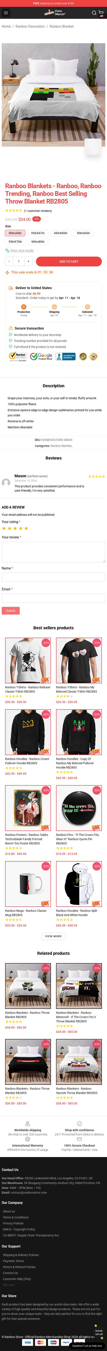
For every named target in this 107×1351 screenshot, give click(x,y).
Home (6, 26)
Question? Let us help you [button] (87, 1345)
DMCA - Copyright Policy (19, 1229)
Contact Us (10, 1273)
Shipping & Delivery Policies (21, 1255)
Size (8, 226)
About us (9, 1211)
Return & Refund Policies (19, 1267)
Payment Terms (13, 1261)
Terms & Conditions (16, 1217)
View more (53, 936)
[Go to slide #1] (42, 168)
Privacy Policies (13, 1223)
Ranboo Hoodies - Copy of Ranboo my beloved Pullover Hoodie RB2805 (75, 763)
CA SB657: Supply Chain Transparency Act (31, 1235)
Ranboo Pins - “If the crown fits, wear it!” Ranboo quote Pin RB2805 (77, 839)
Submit (10, 610)
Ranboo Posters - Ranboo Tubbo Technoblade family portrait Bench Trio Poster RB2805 (26, 839)
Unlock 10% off (99, 1332)
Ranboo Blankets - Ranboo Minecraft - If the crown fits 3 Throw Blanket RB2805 (76, 1017)
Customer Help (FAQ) (17, 1279)
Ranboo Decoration (30, 26)
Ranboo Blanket (62, 26)
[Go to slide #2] (64, 168)
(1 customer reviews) (38, 211)
